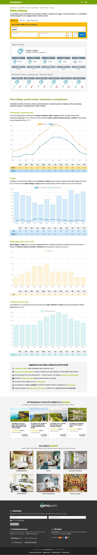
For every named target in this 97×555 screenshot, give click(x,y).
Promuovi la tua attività (35, 552)
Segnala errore (46, 552)
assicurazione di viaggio (37, 388)
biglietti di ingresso (27, 378)
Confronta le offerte (21, 368)
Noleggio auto (34, 20)
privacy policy (20, 520)
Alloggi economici (75, 461)
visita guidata (40, 381)
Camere (75, 33)
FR (67, 537)
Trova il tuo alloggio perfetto (24, 372)
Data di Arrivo (15, 33)
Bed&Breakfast (22, 461)
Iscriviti (15, 524)
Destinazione (15, 27)
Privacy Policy (65, 552)
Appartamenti (22, 484)
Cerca (82, 35)
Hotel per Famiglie (48, 484)
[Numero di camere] (75, 35)
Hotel (48, 461)
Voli (23, 20)
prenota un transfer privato (69, 375)
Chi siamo (58, 529)
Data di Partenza (44, 33)
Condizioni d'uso (56, 552)
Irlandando (16, 2)
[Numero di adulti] (70, 35)
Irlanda (69, 534)
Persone (70, 33)
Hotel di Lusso (75, 484)
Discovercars (71, 385)
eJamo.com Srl (48, 549)
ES (60, 537)
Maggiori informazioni (31, 534)
